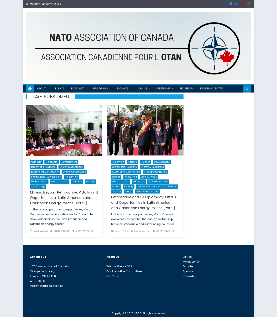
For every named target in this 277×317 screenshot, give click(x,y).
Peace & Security (158, 181)
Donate (122, 88)
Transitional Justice (147, 191)
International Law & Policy (46, 176)
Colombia (52, 162)
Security (77, 181)
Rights (116, 186)
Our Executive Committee (124, 271)
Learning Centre (211, 88)
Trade (128, 191)
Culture (132, 162)
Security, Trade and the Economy (157, 186)
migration (138, 181)
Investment (71, 176)
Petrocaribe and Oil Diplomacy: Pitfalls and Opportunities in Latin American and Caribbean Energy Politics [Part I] (143, 202)
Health (116, 176)
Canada (36, 162)
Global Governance (74, 171)
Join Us (142, 88)
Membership (191, 262)
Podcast (77, 88)
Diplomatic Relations (43, 167)
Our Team (113, 276)
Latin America (39, 181)
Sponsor (188, 271)
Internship (163, 88)
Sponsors (187, 88)
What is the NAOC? (119, 266)
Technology (38, 186)
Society (90, 181)
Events (60, 88)
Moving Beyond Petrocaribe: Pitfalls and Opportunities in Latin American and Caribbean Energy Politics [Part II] (64, 197)
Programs (100, 88)
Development (69, 162)
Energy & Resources (71, 167)
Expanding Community (45, 171)
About (41, 88)
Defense (145, 162)
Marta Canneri (59, 181)
